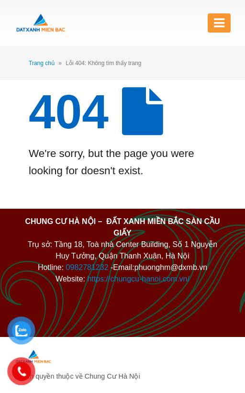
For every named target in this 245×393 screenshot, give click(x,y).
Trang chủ (42, 63)
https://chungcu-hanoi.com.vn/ (138, 279)
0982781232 (87, 267)
